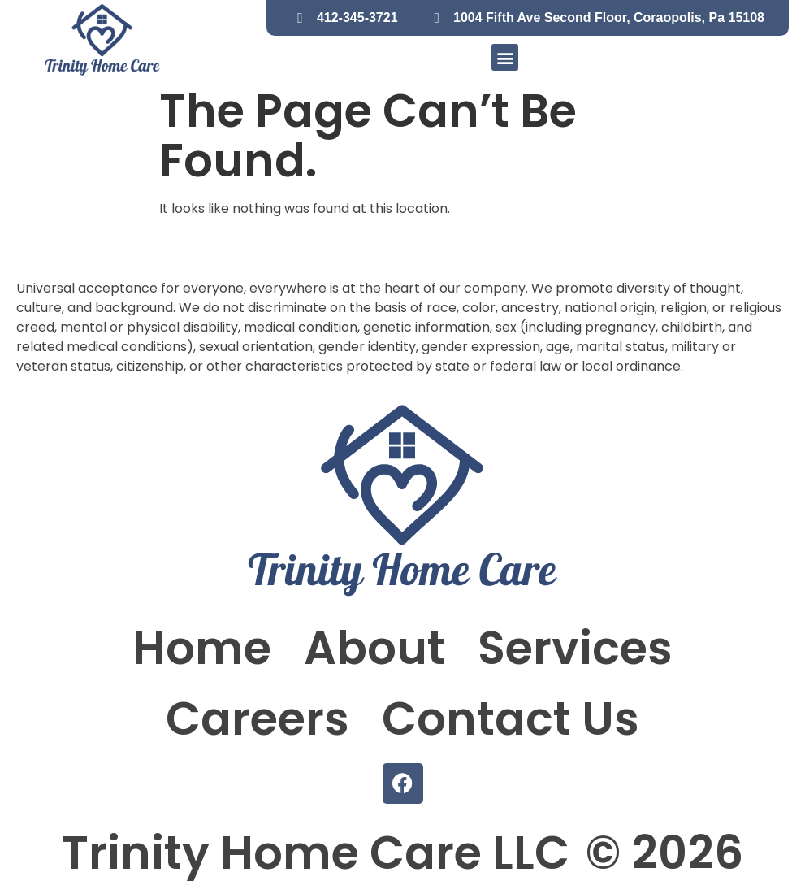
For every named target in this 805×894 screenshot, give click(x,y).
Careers (257, 719)
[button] (504, 57)
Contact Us (510, 719)
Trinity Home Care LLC (315, 853)
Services (575, 648)
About (374, 648)
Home (201, 648)
